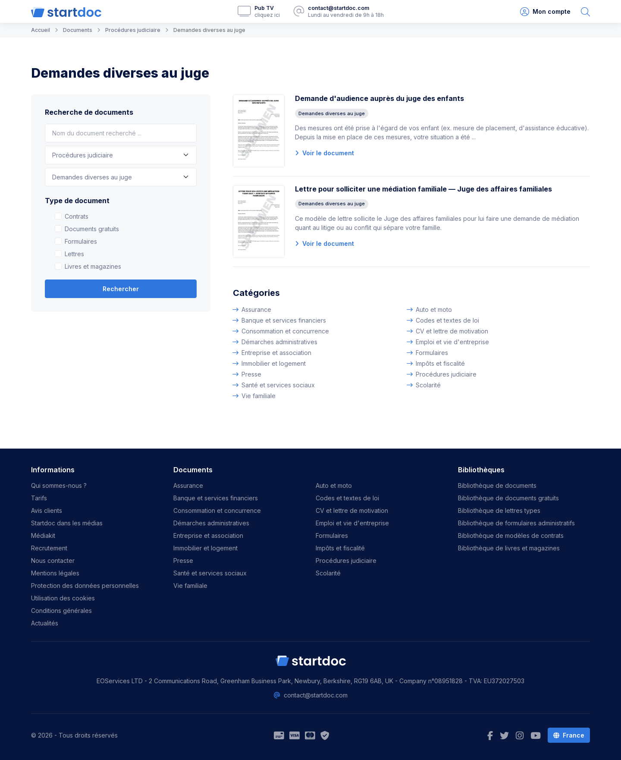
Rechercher (121, 288)
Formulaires (81, 241)
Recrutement (49, 548)
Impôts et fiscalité (440, 363)
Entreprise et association (276, 352)
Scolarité (428, 385)
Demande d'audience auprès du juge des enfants (379, 98)
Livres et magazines (93, 266)
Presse (251, 374)
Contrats (76, 216)
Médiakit (43, 535)
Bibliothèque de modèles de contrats (511, 535)
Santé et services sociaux (278, 385)
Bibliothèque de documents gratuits (508, 498)
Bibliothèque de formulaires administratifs (516, 523)
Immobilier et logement (274, 363)
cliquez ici (267, 15)
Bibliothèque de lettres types (499, 510)
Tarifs (39, 498)
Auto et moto (434, 309)
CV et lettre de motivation (452, 331)
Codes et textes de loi (447, 320)
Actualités (44, 623)
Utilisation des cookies (63, 598)
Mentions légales (55, 573)
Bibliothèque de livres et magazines (509, 548)
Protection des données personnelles (85, 585)
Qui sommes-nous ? (59, 485)
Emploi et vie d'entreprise (452, 341)
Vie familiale (259, 395)
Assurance (256, 309)
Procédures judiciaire (446, 374)
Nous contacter (53, 560)
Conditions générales (61, 610)
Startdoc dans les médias (67, 523)
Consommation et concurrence (285, 331)
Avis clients (46, 510)
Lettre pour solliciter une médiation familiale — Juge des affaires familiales (423, 189)
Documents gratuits (92, 228)
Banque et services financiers (284, 320)
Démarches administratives (279, 341)
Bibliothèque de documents (497, 485)
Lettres (74, 254)
